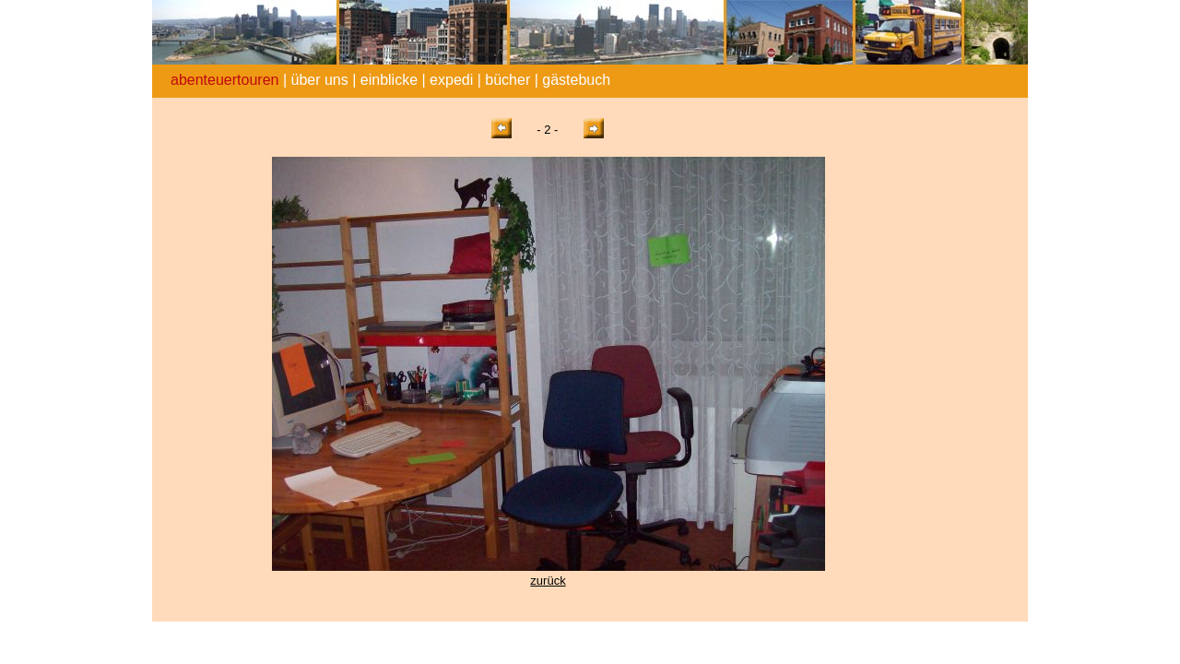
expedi (451, 80)
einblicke (389, 80)
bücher (507, 80)
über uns (319, 80)
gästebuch (576, 80)
